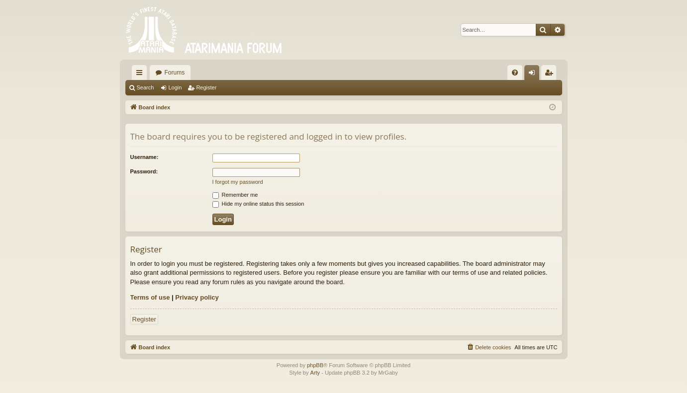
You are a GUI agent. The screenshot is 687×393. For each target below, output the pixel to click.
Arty (315, 373)
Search (145, 87)
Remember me (235, 195)
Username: (144, 157)
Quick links (141, 74)
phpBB (315, 365)
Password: (144, 171)
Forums (175, 72)
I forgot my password (237, 182)
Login (175, 87)
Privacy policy (196, 297)
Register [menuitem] (550, 74)
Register (206, 87)
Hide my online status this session (258, 204)
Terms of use (150, 297)
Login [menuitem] (533, 74)
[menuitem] (514, 72)
